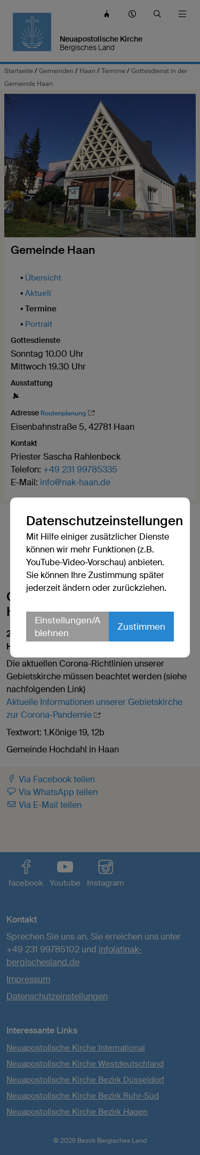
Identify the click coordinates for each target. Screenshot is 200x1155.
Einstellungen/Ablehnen (67, 626)
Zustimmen (141, 626)
